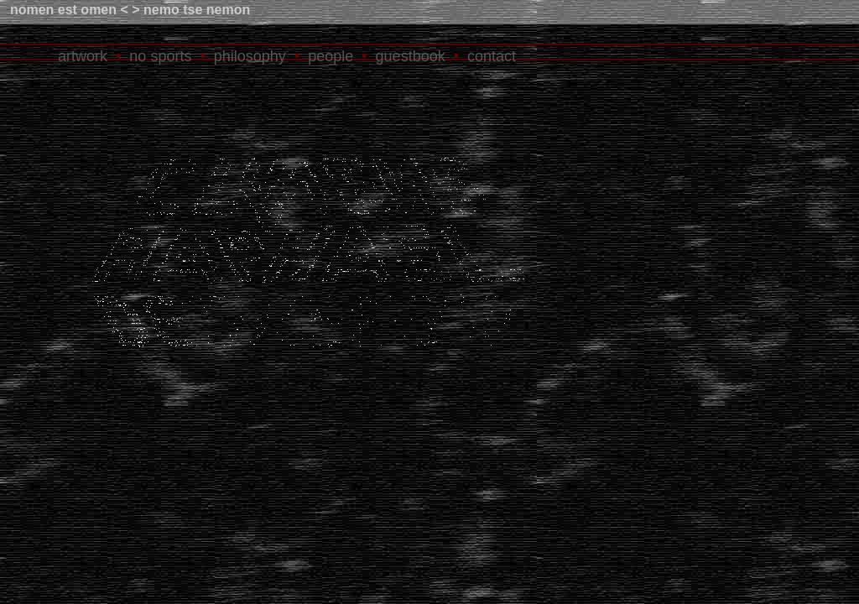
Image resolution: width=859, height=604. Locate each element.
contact (491, 56)
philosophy (250, 56)
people (330, 56)
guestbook (410, 56)
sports (170, 56)
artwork (82, 56)
